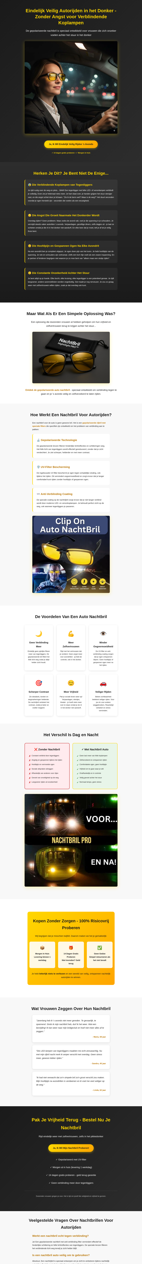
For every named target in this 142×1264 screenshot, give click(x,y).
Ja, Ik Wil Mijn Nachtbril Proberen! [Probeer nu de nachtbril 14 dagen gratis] (71, 1148)
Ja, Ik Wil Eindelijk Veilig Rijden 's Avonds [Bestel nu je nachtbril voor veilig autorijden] (71, 144)
